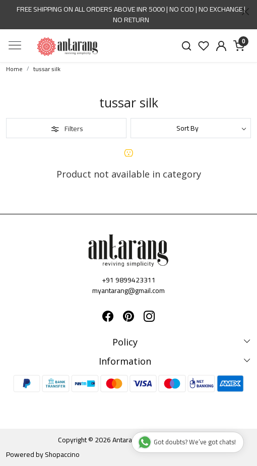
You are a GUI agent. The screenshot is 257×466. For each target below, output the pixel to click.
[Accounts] (221, 45)
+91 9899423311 (129, 279)
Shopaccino (62, 454)
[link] (186, 45)
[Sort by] (191, 128)
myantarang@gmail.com (128, 290)
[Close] (245, 11)
